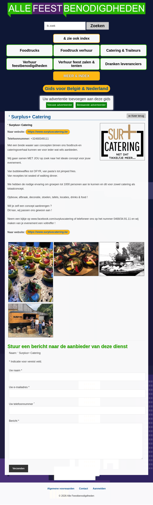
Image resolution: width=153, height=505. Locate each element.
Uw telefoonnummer (22, 404)
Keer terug (137, 115)
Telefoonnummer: (18, 138)
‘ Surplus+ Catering (19, 125)
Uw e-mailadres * (19, 387)
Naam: (13, 352)
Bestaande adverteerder (91, 104)
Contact (83, 488)
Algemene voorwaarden (60, 488)
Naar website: (16, 131)
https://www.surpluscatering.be (48, 131)
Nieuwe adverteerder (59, 104)
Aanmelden (99, 488)
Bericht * (14, 420)
